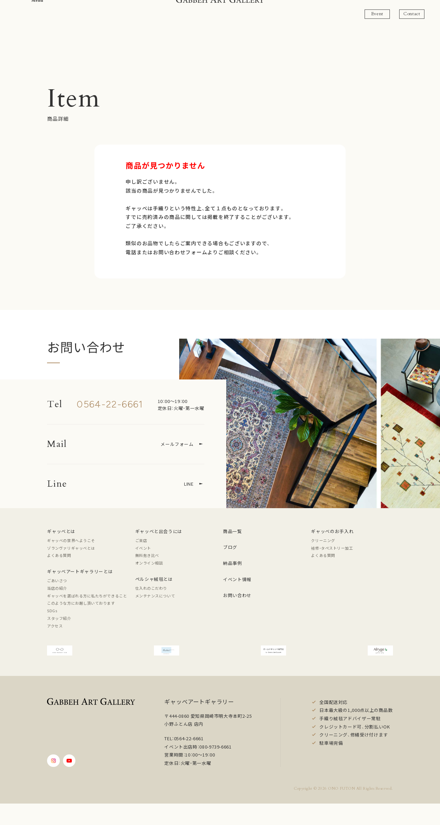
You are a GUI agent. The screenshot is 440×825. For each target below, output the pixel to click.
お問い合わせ (237, 595)
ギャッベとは (61, 531)
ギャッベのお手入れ (332, 531)
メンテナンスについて (155, 595)
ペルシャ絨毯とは (154, 579)
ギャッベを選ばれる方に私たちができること (87, 595)
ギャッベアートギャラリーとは (80, 571)
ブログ (230, 547)
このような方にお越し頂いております (81, 603)
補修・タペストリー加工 (332, 548)
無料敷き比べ (147, 555)
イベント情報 (237, 579)
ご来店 (141, 540)
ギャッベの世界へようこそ (71, 540)
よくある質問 (59, 555)
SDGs (52, 610)
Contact (411, 14)
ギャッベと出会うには (158, 531)
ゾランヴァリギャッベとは (71, 548)
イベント (143, 548)
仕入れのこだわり (151, 588)
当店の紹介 (57, 588)
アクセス (55, 626)
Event (377, 14)
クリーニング (323, 540)
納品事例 (232, 563)
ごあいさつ (57, 580)
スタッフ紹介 (59, 618)
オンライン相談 (149, 563)
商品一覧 (232, 531)
